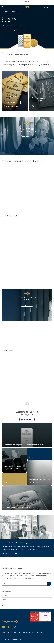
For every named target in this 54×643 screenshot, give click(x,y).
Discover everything (27, 419)
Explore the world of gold (10, 30)
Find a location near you (10, 553)
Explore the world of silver (13, 106)
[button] (27, 605)
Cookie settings (5, 632)
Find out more (27, 136)
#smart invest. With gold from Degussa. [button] (13, 152)
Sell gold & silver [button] (31, 152)
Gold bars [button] (41, 152)
